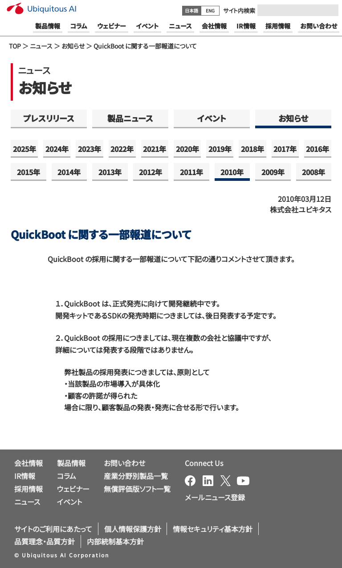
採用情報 (28, 488)
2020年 (187, 148)
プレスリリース (48, 118)
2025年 (24, 148)
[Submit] (329, 10)
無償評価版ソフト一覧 (137, 488)
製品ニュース (130, 118)
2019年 (220, 148)
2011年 (191, 172)
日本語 (191, 10)
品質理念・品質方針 (44, 541)
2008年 (313, 172)
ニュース (41, 45)
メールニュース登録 (215, 497)
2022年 (122, 148)
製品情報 (71, 463)
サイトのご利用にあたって (53, 528)
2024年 (57, 148)
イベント (211, 118)
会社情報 (28, 463)
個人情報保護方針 (132, 528)
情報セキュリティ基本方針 (212, 528)
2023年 (89, 148)
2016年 (317, 148)
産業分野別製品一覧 (136, 475)
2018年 (252, 148)
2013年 (110, 172)
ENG (210, 10)
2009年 (273, 172)
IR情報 (24, 475)
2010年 (232, 172)
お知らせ (73, 45)
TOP (15, 45)
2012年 (150, 172)
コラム (66, 475)
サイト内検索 (239, 10)
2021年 (154, 148)
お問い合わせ (124, 463)
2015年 (28, 172)
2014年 (69, 172)
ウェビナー (73, 488)
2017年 (285, 148)
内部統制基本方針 (115, 541)
